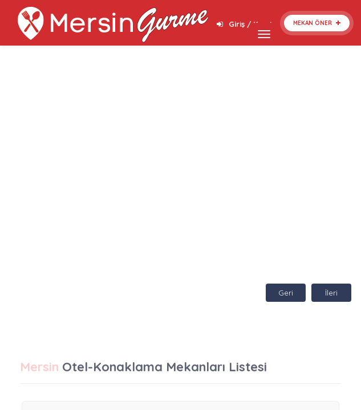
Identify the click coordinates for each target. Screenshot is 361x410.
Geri (285, 292)
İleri (331, 292)
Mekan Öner (316, 23)
